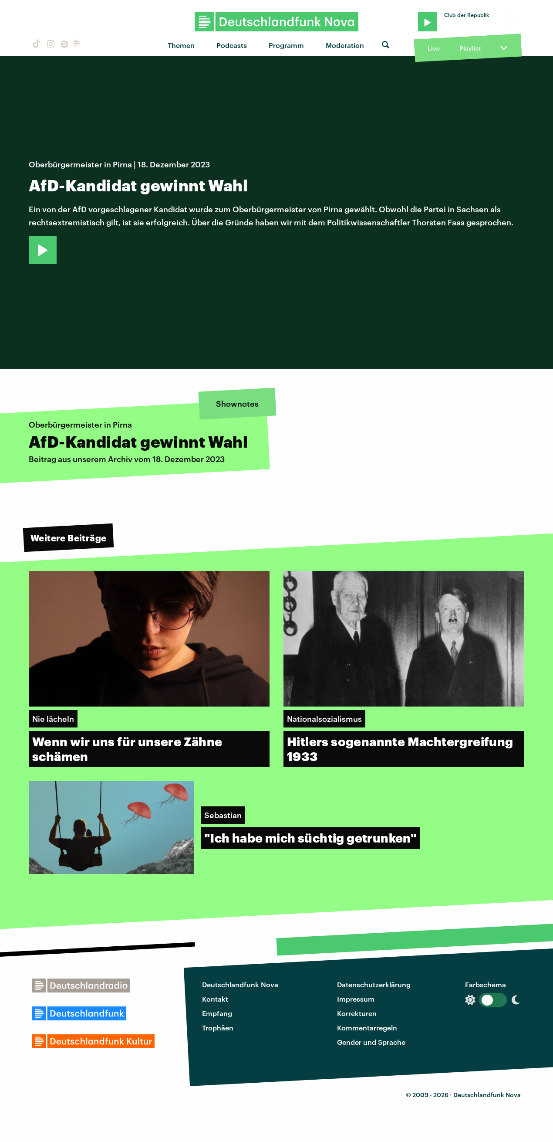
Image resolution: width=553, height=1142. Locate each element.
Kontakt (215, 999)
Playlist (470, 48)
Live (434, 48)
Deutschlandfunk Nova (240, 984)
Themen (181, 45)
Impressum (355, 999)
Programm (286, 45)
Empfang (217, 1013)
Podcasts (231, 45)
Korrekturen (357, 1013)
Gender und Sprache (371, 1042)
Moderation (345, 45)
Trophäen (217, 1027)
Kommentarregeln (367, 1027)
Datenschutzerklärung (374, 984)
